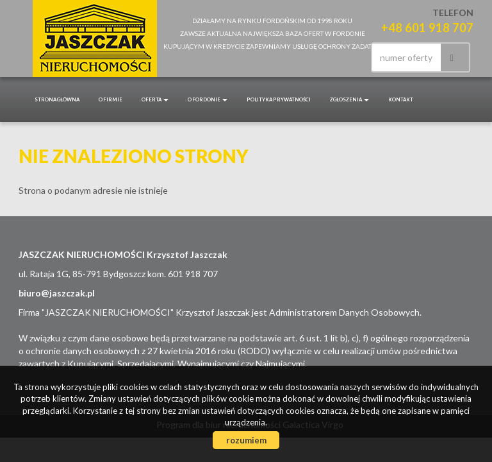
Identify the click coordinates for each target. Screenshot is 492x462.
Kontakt (400, 99)
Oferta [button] (155, 99)
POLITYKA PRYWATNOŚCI (279, 99)
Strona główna (57, 99)
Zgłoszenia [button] (349, 99)
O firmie (110, 99)
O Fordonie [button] (207, 99)
